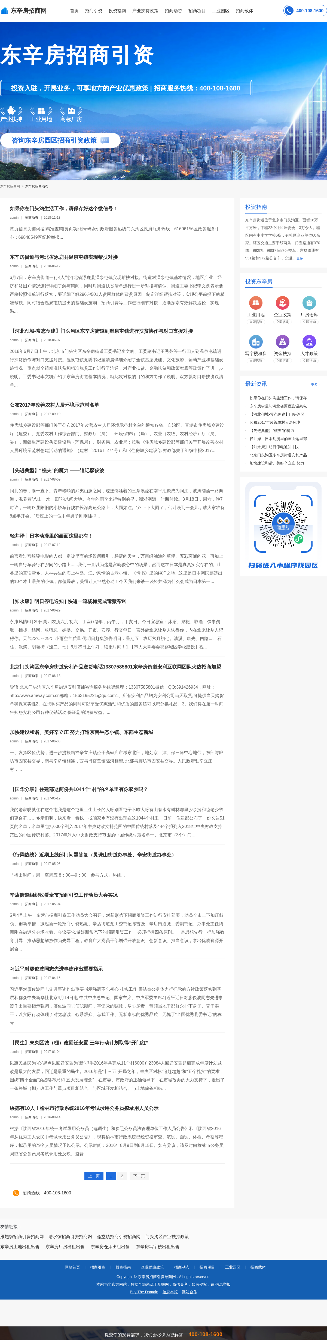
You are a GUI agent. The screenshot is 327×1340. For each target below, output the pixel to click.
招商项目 (197, 10)
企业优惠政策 (152, 1267)
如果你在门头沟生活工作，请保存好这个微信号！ (64, 208)
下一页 (139, 1176)
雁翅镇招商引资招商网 (22, 1236)
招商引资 (93, 10)
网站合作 (189, 1292)
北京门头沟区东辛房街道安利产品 (278, 455)
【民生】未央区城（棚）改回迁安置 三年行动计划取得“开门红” (79, 1043)
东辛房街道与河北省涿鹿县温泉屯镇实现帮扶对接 (64, 257)
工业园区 (221, 10)
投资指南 (117, 10)
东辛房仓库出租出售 (110, 1246)
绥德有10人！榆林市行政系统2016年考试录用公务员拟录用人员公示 (84, 1108)
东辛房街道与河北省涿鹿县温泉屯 (278, 406)
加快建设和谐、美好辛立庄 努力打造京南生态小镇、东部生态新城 (81, 732)
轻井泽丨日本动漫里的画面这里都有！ (51, 536)
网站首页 (72, 1267)
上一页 (94, 1176)
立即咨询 (255, 322)
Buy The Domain (144, 1292)
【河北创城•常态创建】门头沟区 (277, 414)
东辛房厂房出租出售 (65, 1246)
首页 (74, 10)
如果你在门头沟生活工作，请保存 (278, 398)
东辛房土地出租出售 (19, 1246)
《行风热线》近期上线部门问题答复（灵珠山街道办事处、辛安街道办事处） (93, 855)
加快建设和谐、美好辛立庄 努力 (277, 463)
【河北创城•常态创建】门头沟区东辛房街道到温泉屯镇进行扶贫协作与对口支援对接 (101, 331)
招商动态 (173, 10)
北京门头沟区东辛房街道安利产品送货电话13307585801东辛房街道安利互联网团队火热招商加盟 (115, 667)
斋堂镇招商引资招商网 (118, 1236)
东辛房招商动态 (36, 186)
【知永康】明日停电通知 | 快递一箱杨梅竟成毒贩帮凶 (68, 601)
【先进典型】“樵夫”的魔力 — (274, 430)
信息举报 (170, 1292)
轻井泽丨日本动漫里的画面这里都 (278, 439)
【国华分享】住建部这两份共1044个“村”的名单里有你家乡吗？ (79, 789)
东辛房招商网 (10, 186)
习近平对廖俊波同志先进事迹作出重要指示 (56, 969)
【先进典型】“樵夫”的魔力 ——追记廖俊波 (57, 470)
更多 (300, 258)
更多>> (316, 385)
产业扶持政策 (145, 10)
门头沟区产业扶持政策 (167, 1236)
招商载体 (258, 1267)
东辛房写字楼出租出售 (157, 1246)
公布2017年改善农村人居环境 (275, 422)
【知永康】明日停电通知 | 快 (274, 447)
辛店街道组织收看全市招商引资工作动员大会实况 (64, 895)
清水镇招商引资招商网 (70, 1236)
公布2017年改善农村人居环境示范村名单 (54, 405)
